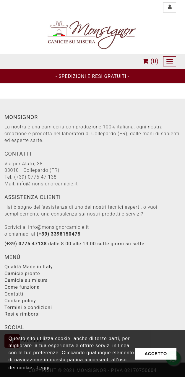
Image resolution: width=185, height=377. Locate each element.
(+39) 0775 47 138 (35, 177)
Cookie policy (20, 300)
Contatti (13, 294)
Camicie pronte (22, 273)
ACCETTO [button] (156, 353)
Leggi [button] (43, 367)
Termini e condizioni (28, 307)
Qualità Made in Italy (28, 267)
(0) (151, 61)
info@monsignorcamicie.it (47, 184)
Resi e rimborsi (22, 314)
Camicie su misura (26, 280)
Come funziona (22, 287)
